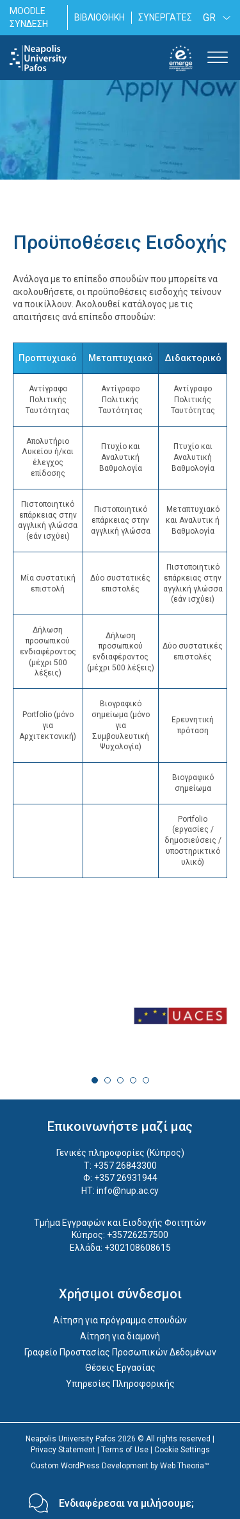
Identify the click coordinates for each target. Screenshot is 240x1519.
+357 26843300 (125, 1165)
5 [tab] (146, 1080)
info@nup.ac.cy (128, 1190)
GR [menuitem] (209, 18)
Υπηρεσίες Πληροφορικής (120, 1384)
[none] (214, 17)
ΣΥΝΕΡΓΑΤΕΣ (165, 17)
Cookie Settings (182, 1449)
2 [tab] (107, 1080)
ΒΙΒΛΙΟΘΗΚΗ (99, 17)
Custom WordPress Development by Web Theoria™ (120, 1465)
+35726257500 (137, 1235)
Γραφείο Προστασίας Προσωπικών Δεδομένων (120, 1352)
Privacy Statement (63, 1449)
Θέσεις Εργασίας (120, 1367)
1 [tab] (95, 1080)
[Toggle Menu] (217, 58)
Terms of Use (124, 1449)
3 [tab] (120, 1080)
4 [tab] (133, 1080)
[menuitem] (214, 17)
